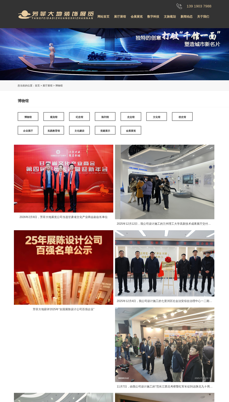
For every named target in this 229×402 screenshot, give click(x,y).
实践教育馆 (54, 130)
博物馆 (28, 117)
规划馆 (53, 117)
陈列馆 (105, 117)
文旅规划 (170, 16)
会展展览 (137, 16)
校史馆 (182, 117)
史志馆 (131, 117)
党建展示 (105, 130)
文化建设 (79, 130)
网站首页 (103, 16)
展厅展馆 (120, 16)
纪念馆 (79, 117)
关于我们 (203, 16)
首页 (37, 85)
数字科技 (153, 16)
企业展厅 (28, 130)
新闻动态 (187, 16)
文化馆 (156, 117)
